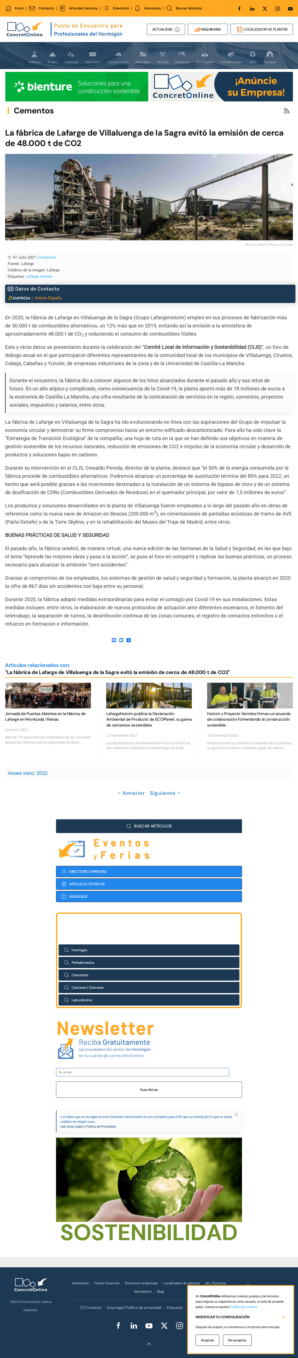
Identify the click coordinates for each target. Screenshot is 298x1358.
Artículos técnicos (78, 8)
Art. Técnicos (215, 1283)
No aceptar (237, 1340)
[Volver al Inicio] (65, 29)
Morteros (182, 57)
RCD (252, 57)
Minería (162, 57)
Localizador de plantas (181, 1283)
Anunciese (147, 8)
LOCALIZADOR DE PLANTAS (262, 29)
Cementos (93, 57)
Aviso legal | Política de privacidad (134, 1307)
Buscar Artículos (184, 8)
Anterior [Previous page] (131, 793)
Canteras (71, 57)
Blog (160, 1291)
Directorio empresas (141, 1283)
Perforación (205, 57)
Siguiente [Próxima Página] (165, 793)
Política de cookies (243, 1307)
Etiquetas (174, 1307)
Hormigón (143, 57)
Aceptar (207, 1340)
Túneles (270, 57)
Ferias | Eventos (107, 1283)
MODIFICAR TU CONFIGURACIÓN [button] (223, 1317)
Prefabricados (231, 57)
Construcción (118, 57)
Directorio (116, 8)
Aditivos (35, 57)
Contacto (41, 8)
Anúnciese (80, 1283)
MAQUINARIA (208, 29)
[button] (149, 1344)
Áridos (52, 57)
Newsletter (143, 1291)
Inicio (14, 8)
